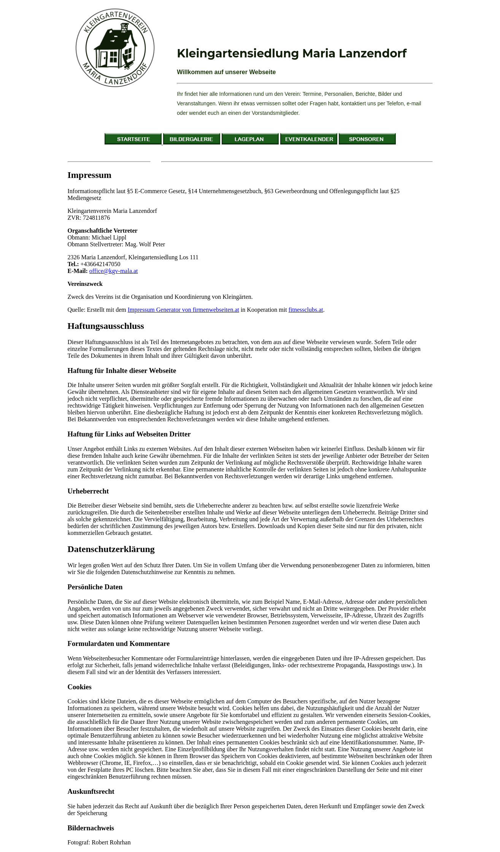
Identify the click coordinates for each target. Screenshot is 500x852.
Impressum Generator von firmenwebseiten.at (183, 309)
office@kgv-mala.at (113, 271)
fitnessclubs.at (306, 309)
